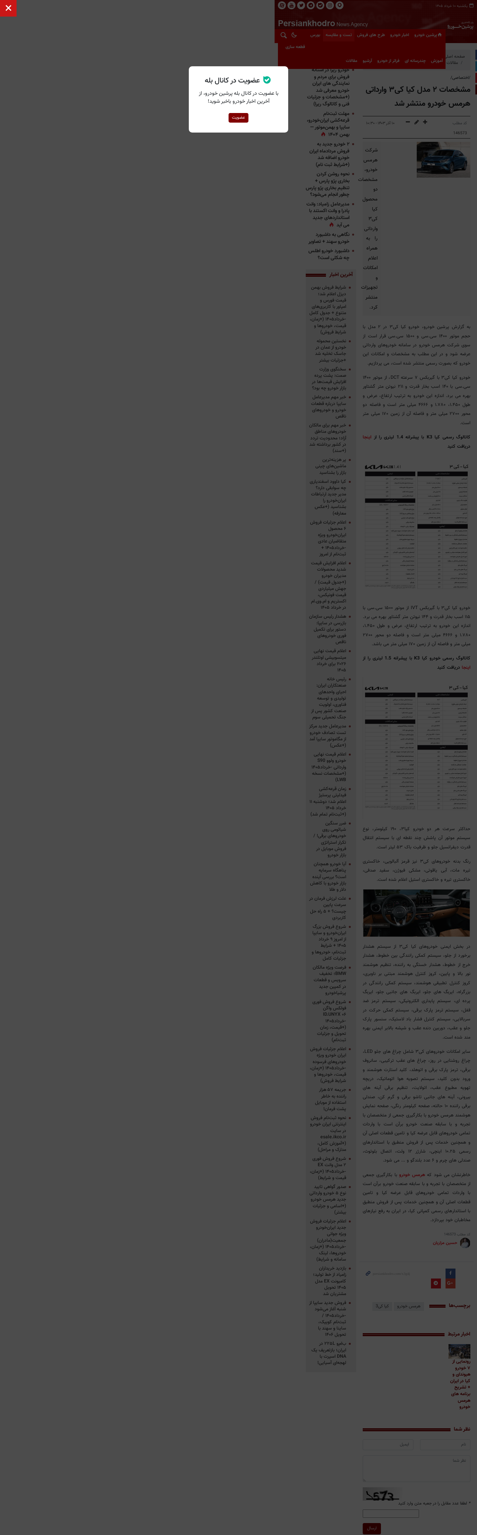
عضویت (238, 117)
